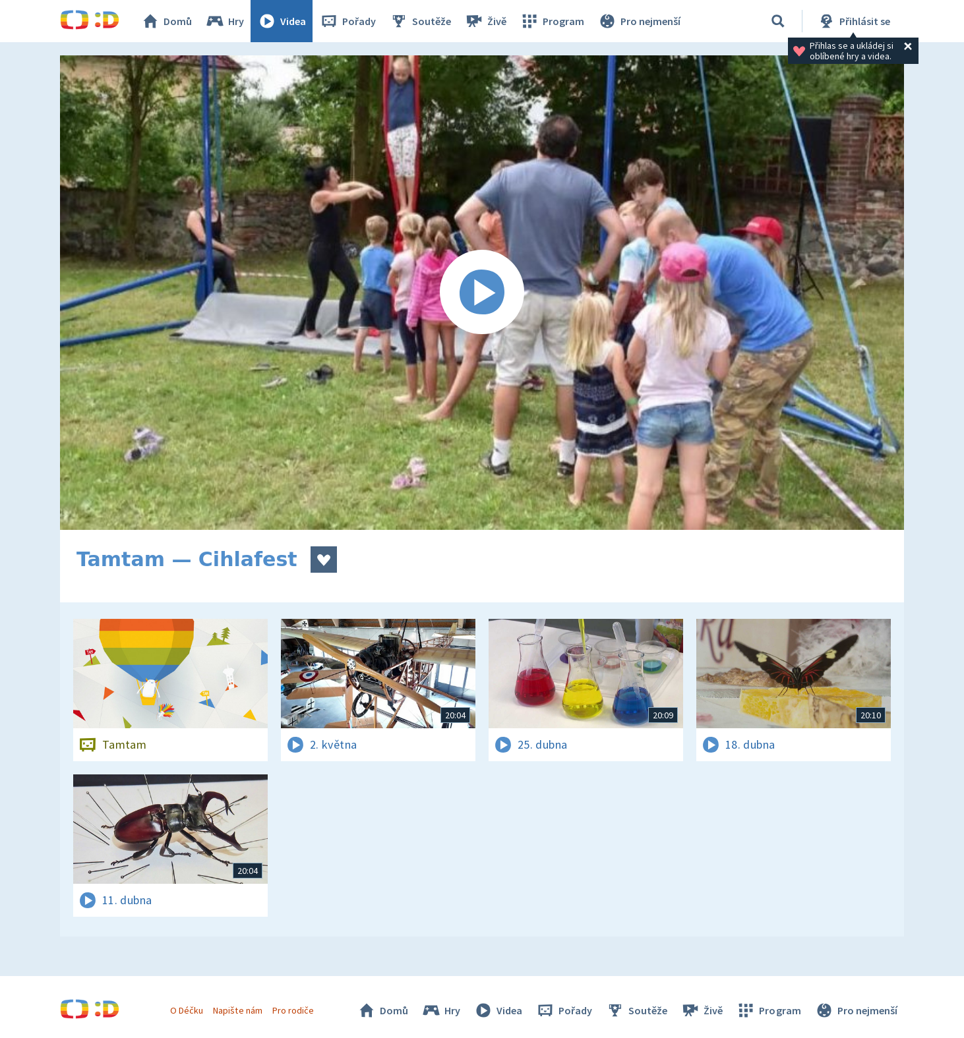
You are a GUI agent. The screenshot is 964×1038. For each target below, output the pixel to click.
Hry (224, 21)
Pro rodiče (293, 1010)
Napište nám (237, 1010)
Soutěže (420, 21)
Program (552, 21)
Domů (166, 21)
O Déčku (186, 1010)
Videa (281, 21)
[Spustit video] (482, 292)
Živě (485, 21)
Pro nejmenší (638, 21)
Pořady (347, 21)
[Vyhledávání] (778, 21)
